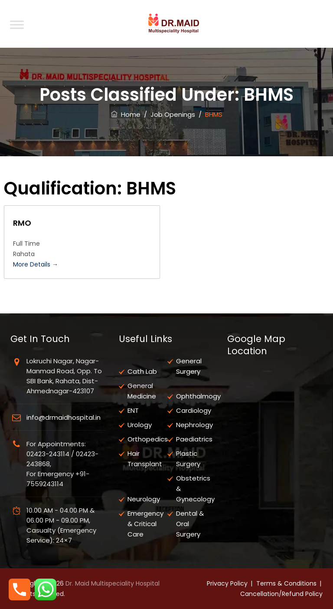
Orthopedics (147, 439)
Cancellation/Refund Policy (281, 593)
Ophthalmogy (198, 396)
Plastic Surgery (188, 458)
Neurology (143, 499)
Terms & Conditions (286, 583)
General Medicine (141, 391)
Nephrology (194, 424)
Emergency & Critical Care (145, 524)
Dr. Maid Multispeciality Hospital (112, 583)
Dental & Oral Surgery (190, 524)
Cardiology (193, 410)
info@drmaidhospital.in (63, 417)
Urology (139, 424)
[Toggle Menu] (17, 24)
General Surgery (189, 366)
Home (125, 114)
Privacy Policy (227, 583)
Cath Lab (142, 371)
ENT (133, 410)
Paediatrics (194, 439)
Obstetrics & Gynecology (195, 489)
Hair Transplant (144, 458)
